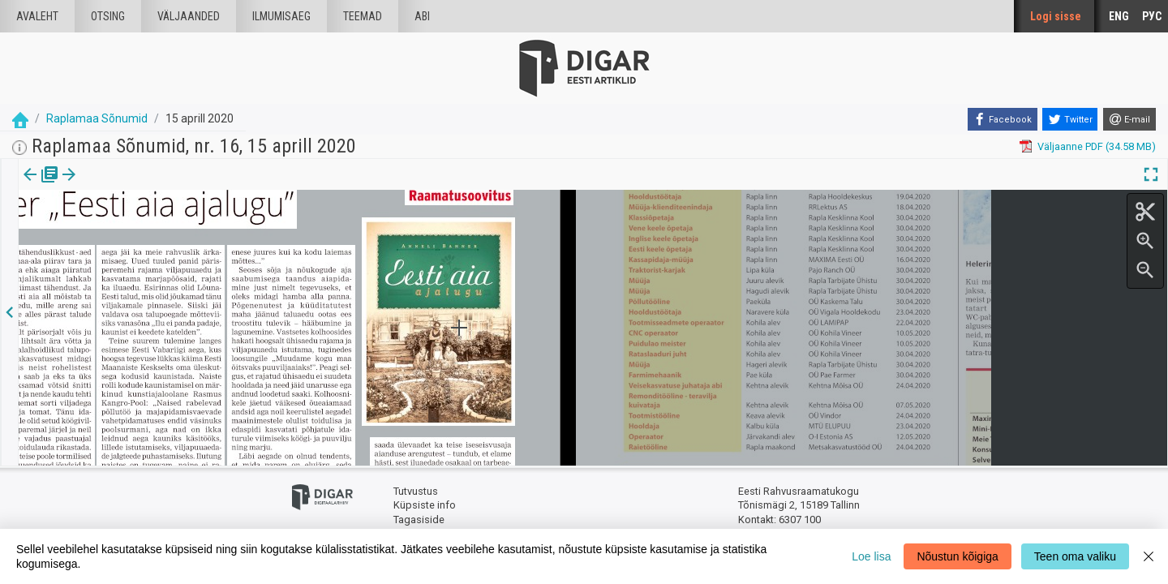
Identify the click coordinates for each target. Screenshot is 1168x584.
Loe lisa (871, 556)
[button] (138, 185)
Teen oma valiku (1075, 556)
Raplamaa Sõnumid (97, 118)
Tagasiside (418, 519)
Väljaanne (41, 185)
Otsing (108, 16)
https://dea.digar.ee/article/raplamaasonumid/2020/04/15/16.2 (169, 230)
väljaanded (188, 16)
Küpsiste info (424, 505)
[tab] (41, 186)
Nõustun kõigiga (957, 556)
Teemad (362, 16)
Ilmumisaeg (281, 16)
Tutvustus (415, 491)
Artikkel (113, 185)
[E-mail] (1129, 119)
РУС (1152, 16)
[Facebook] (1002, 119)
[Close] (1148, 556)
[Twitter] (1069, 119)
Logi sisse (1055, 16)
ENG (1119, 16)
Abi (422, 16)
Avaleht (37, 16)
